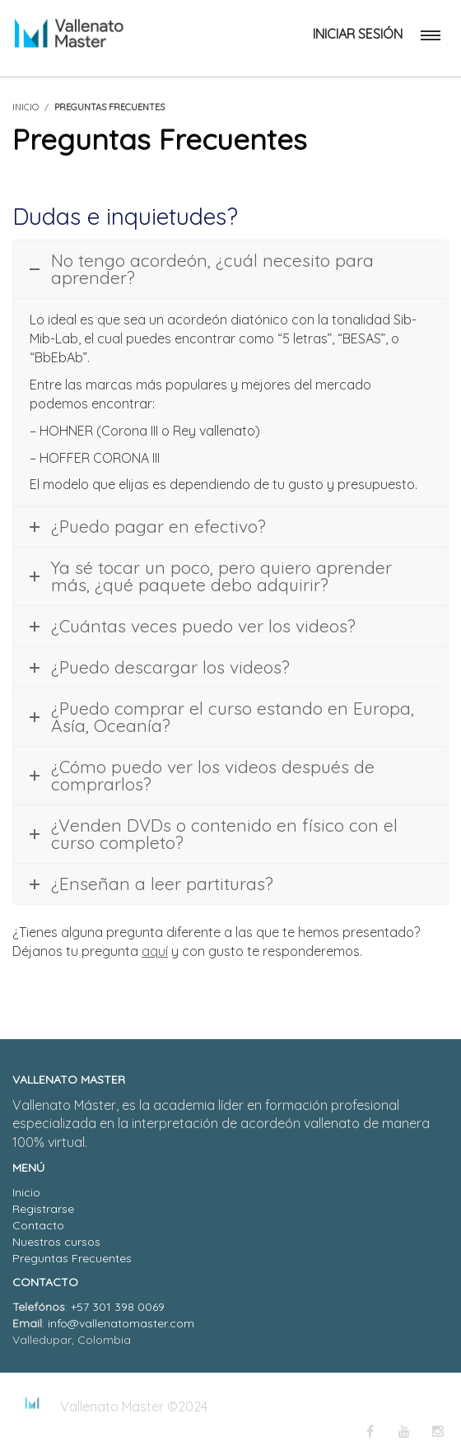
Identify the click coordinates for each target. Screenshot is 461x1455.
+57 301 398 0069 (118, 1306)
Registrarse (43, 1208)
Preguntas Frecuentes (72, 1258)
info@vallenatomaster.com (121, 1323)
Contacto (38, 1225)
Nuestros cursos (56, 1241)
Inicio (26, 1192)
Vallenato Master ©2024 (133, 1406)
